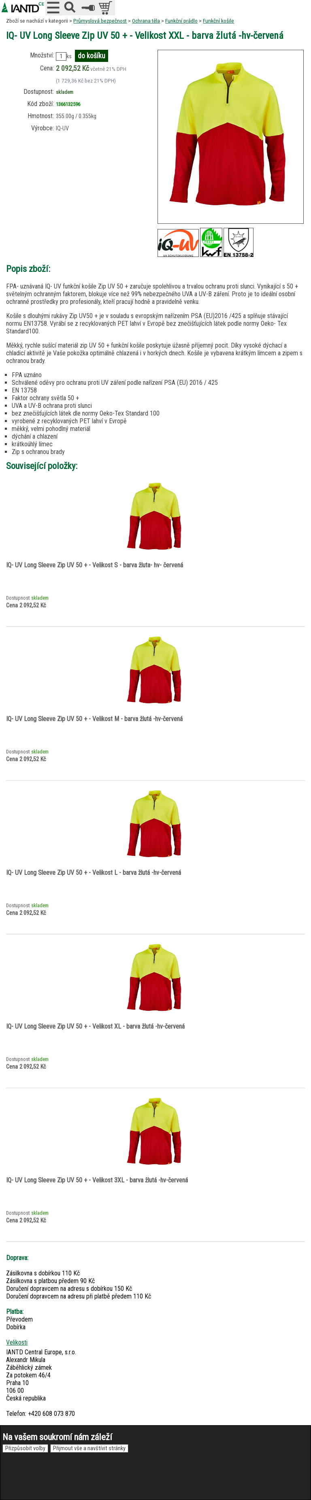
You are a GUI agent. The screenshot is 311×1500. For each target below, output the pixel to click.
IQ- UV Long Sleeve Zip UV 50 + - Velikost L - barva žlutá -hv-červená (93, 872)
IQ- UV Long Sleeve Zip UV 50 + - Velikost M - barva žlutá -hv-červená (94, 719)
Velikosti (17, 1342)
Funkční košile (218, 20)
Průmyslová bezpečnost (100, 20)
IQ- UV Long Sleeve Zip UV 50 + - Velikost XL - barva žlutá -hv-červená (95, 1026)
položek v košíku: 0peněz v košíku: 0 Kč (106, 7)
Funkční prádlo (181, 20)
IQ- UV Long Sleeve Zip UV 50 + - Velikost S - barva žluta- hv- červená (94, 565)
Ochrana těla (146, 20)
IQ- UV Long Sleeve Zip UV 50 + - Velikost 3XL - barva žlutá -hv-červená (97, 1180)
